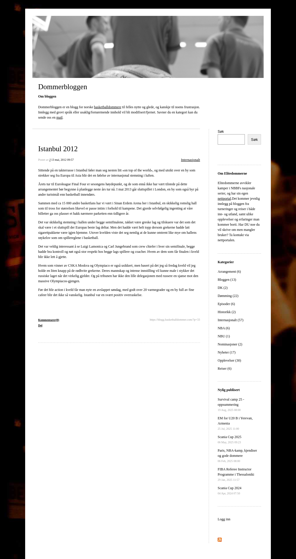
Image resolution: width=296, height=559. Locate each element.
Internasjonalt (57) (230, 320)
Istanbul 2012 (58, 149)
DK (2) (222, 288)
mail (59, 117)
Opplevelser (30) (229, 360)
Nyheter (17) (227, 352)
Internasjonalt (190, 160)
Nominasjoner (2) (230, 344)
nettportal (224, 199)
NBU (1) (224, 336)
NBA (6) (224, 328)
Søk (221, 132)
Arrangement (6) (229, 272)
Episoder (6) (226, 304)
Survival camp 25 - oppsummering (231, 404)
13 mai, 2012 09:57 (62, 159)
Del (40, 325)
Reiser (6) (225, 369)
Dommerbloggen (62, 87)
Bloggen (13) (227, 280)
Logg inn (224, 519)
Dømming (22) (228, 296)
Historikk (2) (227, 312)
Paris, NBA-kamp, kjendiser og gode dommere (237, 455)
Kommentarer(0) (48, 319)
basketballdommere (107, 107)
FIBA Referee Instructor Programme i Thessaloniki (236, 474)
